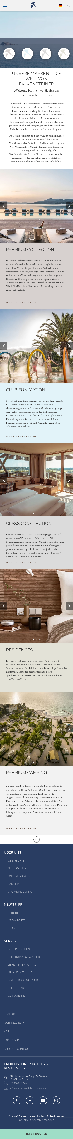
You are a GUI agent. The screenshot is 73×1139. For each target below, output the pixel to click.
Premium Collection (30, 249)
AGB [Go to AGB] (7, 1031)
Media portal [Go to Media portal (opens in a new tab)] (17, 920)
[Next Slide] (69, 205)
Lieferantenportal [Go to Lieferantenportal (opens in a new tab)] (22, 964)
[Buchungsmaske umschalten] (36, 1134)
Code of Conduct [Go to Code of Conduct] (17, 1049)
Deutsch (60, 5)
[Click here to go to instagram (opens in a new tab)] (56, 1100)
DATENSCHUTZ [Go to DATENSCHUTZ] (14, 1022)
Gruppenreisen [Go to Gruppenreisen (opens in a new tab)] (19, 949)
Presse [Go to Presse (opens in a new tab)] (13, 912)
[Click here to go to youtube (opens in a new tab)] (43, 1100)
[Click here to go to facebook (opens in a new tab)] (30, 1100)
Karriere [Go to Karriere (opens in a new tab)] (14, 883)
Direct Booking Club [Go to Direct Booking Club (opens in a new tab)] (23, 980)
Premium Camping (26, 772)
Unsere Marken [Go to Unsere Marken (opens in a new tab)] (19, 876)
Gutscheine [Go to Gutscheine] (16, 995)
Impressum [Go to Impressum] (12, 1040)
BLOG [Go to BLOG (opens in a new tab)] (11, 928)
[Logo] (38, 5)
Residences (19, 650)
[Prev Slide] (3, 205)
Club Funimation (25, 389)
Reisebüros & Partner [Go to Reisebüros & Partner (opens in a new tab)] (24, 956)
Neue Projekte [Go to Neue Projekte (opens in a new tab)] (19, 868)
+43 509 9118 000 (15, 1083)
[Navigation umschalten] (5, 5)
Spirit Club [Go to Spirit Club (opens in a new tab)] (16, 988)
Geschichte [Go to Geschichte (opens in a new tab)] (16, 860)
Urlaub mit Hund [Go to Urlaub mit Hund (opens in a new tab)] (20, 972)
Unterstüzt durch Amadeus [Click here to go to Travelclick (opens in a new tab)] (36, 1120)
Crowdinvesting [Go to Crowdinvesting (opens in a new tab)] (20, 891)
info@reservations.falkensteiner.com (25, 1088)
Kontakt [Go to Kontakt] (10, 1014)
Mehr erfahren (21, 302)
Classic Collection (29, 523)
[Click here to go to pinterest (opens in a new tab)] (17, 1100)
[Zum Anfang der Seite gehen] (36, 839)
